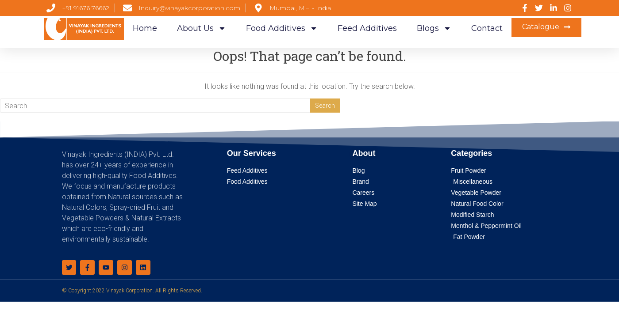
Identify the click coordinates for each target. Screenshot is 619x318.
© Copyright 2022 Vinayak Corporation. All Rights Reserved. (132, 291)
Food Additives (282, 28)
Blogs (434, 28)
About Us (201, 28)
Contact (487, 28)
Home (145, 28)
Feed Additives (367, 28)
